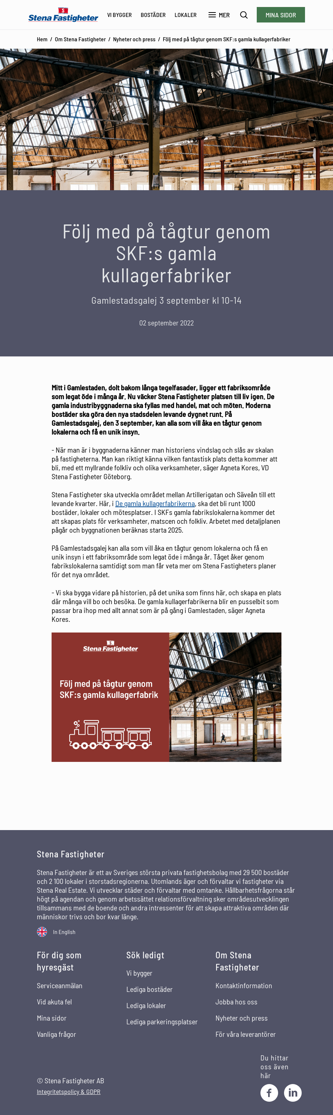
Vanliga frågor (56, 1033)
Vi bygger (119, 14)
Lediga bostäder (149, 989)
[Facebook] (269, 1093)
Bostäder (153, 14)
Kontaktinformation (243, 985)
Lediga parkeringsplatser (162, 1021)
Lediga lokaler (146, 1005)
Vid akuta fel (54, 1001)
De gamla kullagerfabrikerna (155, 503)
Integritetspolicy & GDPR (69, 1091)
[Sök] (244, 15)
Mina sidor (281, 15)
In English (64, 931)
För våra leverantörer (245, 1033)
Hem (42, 38)
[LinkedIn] (293, 1093)
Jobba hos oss (236, 1001)
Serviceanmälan (60, 985)
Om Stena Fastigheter (80, 38)
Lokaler (186, 14)
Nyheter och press (134, 38)
